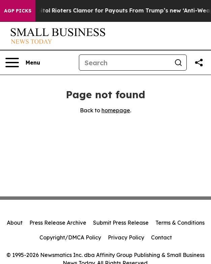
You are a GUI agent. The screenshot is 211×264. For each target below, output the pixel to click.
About (15, 222)
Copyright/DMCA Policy (70, 237)
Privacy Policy (126, 237)
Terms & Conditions (180, 222)
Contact (161, 237)
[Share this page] (199, 62)
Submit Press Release (121, 222)
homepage (115, 110)
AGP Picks (17, 11)
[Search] (124, 62)
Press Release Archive (57, 222)
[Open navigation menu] (22, 62)
